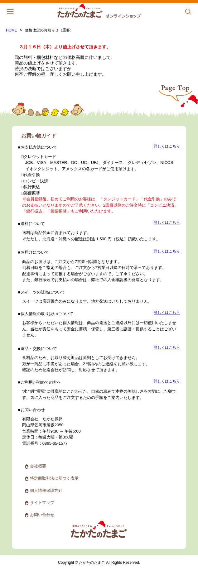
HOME (11, 30)
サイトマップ (42, 502)
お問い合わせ (42, 514)
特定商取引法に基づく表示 (54, 478)
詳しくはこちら (167, 146)
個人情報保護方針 (46, 490)
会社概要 (38, 466)
